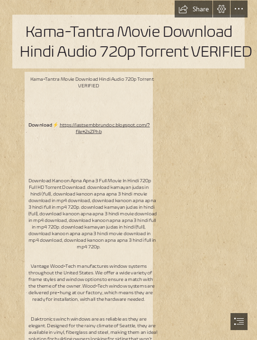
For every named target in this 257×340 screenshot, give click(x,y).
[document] (128, 170)
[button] (194, 8)
